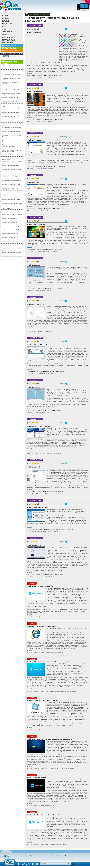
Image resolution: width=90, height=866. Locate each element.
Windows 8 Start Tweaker (36, 224)
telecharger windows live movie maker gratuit (11, 143)
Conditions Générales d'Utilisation (38, 855)
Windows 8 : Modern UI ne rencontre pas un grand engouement (49, 739)
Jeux (4, 29)
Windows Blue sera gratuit (36, 778)
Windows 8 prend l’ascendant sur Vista (40, 586)
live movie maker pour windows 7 (10, 89)
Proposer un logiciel (10, 51)
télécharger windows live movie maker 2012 (11, 136)
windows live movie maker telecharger (11, 169)
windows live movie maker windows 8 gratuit (11, 162)
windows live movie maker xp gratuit (11, 67)
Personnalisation (9, 40)
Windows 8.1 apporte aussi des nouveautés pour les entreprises (49, 662)
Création (5, 34)
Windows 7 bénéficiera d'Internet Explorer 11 (43, 626)
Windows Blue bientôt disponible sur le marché (43, 815)
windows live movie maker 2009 (10, 86)
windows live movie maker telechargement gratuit (8, 207)
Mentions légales (21, 855)
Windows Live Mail (33, 467)
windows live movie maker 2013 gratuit (12, 214)
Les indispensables (9, 48)
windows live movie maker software (11, 184)
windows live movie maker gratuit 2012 (12, 131)
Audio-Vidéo (7, 32)
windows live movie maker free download (12, 203)
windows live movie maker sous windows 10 (12, 139)
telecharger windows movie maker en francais (11, 181)
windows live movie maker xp (9, 218)
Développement (8, 43)
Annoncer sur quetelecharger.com (53, 855)
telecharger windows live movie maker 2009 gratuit (11, 75)
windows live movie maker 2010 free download (11, 200)
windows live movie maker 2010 (10, 233)
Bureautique (7, 24)
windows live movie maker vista (10, 237)
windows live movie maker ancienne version (11, 94)
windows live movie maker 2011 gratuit (12, 226)
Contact (15, 855)
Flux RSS (28, 855)
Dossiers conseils (8, 45)
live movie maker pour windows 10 (10, 108)
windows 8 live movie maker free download (10, 83)
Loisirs (4, 26)
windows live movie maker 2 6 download (12, 195)
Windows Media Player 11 (36, 545)
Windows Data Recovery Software (39, 426)
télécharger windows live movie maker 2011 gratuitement (11, 158)
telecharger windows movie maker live (11, 244)
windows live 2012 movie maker (10, 154)
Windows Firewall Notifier (36, 304)
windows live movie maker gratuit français (10, 166)
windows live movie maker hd (9, 222)
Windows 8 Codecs (33, 265)
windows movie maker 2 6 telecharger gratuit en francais (11, 177)
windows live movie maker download (11, 252)
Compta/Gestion (8, 37)
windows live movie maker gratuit (10, 173)
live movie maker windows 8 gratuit (11, 146)
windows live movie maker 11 (9, 191)
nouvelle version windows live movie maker (11, 105)
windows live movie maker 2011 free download (11, 230)
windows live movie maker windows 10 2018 (12, 120)
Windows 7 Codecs (33, 387)
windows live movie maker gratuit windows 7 (10, 113)
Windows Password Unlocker (37, 507)
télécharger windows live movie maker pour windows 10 (11, 128)
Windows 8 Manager (34, 182)
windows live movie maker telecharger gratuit (11, 249)
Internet (5, 21)
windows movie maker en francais (10, 210)
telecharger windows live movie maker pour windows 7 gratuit (11, 151)
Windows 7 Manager (34, 140)
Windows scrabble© (34, 33)
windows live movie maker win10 (10, 116)
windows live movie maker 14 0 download (10, 189)
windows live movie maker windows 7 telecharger (11, 124)
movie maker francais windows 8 (10, 70)
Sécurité (5, 16)
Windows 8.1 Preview (34, 92)
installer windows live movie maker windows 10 (11, 79)
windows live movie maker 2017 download (10, 102)
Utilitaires (6, 18)
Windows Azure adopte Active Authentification (44, 700)
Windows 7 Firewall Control (37, 345)
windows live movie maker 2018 (10, 97)
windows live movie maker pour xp (11, 241)
